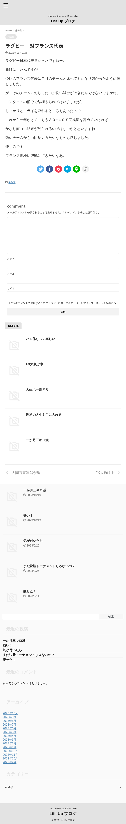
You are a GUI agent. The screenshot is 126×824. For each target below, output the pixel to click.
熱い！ (28, 515)
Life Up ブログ (63, 21)
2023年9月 (10, 717)
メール (11, 273)
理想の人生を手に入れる (44, 415)
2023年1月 (10, 747)
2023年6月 (10, 728)
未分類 (11, 182)
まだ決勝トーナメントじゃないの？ (49, 566)
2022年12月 (10, 751)
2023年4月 (10, 736)
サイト (11, 288)
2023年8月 (10, 721)
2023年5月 (10, 732)
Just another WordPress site (63, 807)
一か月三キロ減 (37, 440)
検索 (111, 616)
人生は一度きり (37, 389)
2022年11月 (10, 755)
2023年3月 (10, 740)
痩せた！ (29, 591)
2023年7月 (10, 724)
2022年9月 (10, 762)
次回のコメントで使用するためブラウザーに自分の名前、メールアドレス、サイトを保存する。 (64, 303)
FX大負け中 (34, 364)
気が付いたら (33, 541)
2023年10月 (10, 713)
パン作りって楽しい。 (42, 339)
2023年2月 (10, 743)
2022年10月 (10, 758)
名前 (10, 259)
